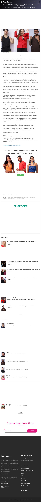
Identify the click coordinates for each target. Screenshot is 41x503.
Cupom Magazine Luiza (5, 484)
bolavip (16, 194)
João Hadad (8, 360)
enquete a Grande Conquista (7, 145)
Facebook (24, 490)
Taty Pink (8, 375)
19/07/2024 (9, 271)
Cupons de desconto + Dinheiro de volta (8, 478)
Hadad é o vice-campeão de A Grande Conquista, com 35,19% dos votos (22, 306)
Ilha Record (23, 480)
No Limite (23, 478)
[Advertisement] (20, 17)
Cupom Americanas (4, 483)
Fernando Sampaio (10, 323)
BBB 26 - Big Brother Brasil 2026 (27, 470)
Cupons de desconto (5, 481)
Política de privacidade (20, 500)
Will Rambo (8, 404)
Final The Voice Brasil (25, 485)
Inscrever (32, 430)
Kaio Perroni (8, 367)
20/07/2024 (9, 264)
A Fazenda (23, 475)
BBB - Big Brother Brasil (25, 483)
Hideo (7, 352)
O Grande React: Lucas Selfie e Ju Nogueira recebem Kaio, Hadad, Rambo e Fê (23, 269)
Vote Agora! (20, 174)
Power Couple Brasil (25, 468)
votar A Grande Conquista (16, 145)
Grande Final (33, 3)
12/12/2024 (9, 244)
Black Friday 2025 (4, 487)
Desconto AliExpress (5, 486)
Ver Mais (20, 314)
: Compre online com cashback (9, 477)
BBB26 (22, 473)
